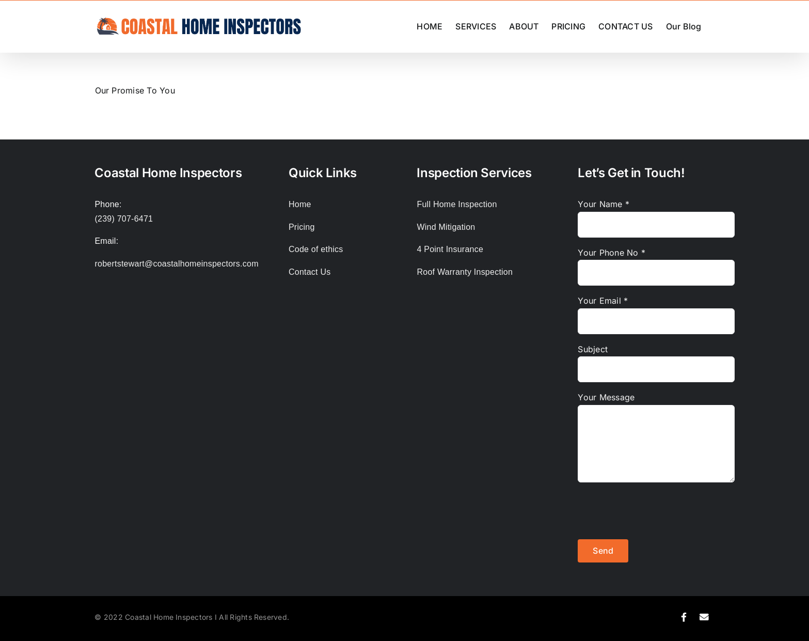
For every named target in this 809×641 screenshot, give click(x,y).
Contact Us (310, 272)
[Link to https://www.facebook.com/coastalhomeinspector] (684, 617)
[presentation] (656, 511)
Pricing (302, 227)
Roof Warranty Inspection (465, 272)
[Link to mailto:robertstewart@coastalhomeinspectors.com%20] (704, 617)
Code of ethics (316, 249)
